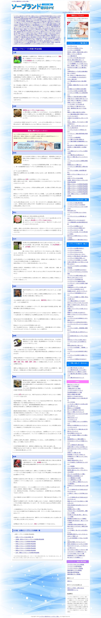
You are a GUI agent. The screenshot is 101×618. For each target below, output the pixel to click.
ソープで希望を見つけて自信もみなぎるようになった (77, 490)
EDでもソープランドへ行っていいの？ (77, 302)
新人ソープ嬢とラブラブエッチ (75, 411)
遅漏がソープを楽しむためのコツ (76, 312)
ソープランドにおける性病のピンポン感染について (77, 319)
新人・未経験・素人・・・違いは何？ (42, 39)
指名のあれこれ (71, 210)
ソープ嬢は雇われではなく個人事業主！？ (28, 37)
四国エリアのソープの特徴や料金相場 (26, 550)
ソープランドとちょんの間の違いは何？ (76, 217)
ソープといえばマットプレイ (75, 390)
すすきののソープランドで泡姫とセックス (77, 442)
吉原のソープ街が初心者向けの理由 (29, 34)
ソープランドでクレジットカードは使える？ (77, 207)
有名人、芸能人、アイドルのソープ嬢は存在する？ (31, 29)
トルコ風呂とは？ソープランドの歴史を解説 (42, 23)
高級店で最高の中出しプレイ (75, 460)
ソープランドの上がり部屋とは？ (76, 228)
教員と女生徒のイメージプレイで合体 (77, 544)
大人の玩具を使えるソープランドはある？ (77, 336)
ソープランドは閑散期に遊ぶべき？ (31, 41)
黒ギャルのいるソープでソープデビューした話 (77, 449)
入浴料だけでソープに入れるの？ (76, 220)
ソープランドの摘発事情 (37, 26)
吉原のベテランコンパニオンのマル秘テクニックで (77, 414)
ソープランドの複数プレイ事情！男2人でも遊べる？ (77, 298)
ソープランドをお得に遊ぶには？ (76, 57)
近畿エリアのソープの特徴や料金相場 (47, 17)
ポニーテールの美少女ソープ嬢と (76, 474)
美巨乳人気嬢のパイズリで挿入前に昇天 (77, 399)
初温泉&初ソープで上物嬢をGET (76, 555)
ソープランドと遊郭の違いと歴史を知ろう (44, 21)
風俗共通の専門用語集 (73, 572)
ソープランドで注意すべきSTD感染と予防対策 (77, 266)
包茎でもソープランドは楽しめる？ (76, 339)
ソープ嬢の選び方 (29, 42)
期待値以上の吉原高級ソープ (75, 476)
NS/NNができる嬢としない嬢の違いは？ (23, 39)
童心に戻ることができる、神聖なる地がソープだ (77, 527)
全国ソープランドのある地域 (32, 20)
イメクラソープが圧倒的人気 (75, 279)
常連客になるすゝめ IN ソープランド (77, 291)
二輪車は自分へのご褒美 (73, 388)
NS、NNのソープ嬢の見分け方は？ (27, 38)
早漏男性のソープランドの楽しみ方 (76, 287)
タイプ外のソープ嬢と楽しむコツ (41, 31)
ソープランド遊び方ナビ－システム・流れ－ (20, 1)
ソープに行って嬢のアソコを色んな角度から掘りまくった (77, 405)
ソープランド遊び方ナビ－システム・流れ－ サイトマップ (76, 12)
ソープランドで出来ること (74, 250)
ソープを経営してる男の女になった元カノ (77, 463)
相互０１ (69, 581)
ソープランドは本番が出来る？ (75, 248)
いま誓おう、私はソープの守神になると (77, 494)
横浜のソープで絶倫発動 (73, 408)
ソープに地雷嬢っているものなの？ (76, 77)
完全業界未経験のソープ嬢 (74, 392)
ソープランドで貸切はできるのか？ (76, 359)
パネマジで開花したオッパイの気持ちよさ (77, 422)
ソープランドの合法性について (75, 289)
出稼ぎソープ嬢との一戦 (73, 452)
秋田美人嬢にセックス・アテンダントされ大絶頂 (77, 471)
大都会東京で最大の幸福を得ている (76, 524)
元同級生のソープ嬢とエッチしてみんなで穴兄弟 (77, 457)
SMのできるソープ (72, 417)
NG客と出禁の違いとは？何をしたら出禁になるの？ (77, 263)
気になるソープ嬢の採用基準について (34, 25)
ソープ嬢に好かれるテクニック (75, 377)
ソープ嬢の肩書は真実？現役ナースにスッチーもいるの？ (31, 30)
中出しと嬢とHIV (43, 37)
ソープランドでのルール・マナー (76, 254)
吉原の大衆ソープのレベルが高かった (77, 446)
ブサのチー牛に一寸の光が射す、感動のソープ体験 (77, 511)
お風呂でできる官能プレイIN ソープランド (77, 119)
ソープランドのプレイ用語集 (75, 568)
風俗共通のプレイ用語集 (73, 574)
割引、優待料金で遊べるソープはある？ (23, 31)
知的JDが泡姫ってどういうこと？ (76, 542)
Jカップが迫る (71, 402)
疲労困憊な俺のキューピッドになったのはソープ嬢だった (77, 535)
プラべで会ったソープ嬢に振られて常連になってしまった (77, 430)
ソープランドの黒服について (75, 226)
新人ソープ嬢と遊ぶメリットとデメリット (77, 157)
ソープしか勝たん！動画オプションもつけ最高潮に (77, 482)
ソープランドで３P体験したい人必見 (77, 260)
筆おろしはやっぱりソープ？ (75, 277)
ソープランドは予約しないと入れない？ (76, 213)
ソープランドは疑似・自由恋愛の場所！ (25, 21)
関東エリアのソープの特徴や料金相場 (37, 18)
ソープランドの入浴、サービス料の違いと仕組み (77, 232)
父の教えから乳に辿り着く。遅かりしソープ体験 (77, 515)
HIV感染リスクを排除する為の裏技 (37, 35)
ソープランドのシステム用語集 (75, 564)
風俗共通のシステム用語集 (74, 570)
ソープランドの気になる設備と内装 (76, 90)
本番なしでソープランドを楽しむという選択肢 (77, 309)
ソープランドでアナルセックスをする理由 (77, 272)
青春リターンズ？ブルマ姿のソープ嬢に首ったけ (77, 502)
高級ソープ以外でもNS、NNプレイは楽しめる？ (77, 305)
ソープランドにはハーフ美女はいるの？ (29, 27)
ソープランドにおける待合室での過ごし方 (77, 352)
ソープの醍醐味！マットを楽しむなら (77, 63)
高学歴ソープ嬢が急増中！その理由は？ (76, 148)
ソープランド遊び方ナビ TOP (20, 16)
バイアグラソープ (72, 419)
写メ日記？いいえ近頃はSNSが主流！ (77, 322)
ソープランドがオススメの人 (75, 252)
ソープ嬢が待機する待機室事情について (77, 142)
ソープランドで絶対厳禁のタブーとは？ (76, 294)
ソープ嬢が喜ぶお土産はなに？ (24, 23)
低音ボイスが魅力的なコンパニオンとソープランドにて (77, 426)
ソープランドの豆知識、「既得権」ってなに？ (77, 348)
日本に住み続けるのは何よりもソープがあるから (77, 506)
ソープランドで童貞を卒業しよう (76, 258)
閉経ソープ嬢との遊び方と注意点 (53, 30)
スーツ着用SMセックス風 (74, 479)
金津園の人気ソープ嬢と (73, 509)
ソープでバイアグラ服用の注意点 (76, 281)
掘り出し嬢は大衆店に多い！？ (47, 41)
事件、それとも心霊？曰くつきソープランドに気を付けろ (77, 126)
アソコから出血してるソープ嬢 (75, 553)
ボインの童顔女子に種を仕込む (75, 444)
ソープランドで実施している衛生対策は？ (47, 34)
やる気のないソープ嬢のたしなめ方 (76, 371)
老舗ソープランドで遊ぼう (24, 33)
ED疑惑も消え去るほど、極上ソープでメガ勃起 (77, 521)
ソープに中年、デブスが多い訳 (75, 104)
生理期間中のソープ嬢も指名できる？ (77, 239)
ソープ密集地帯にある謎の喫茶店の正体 (77, 223)
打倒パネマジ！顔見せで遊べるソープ (77, 98)
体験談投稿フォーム (72, 589)
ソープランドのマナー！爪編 (75, 230)
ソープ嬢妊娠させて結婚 (73, 477)
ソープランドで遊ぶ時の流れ (75, 202)
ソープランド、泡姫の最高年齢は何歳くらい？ (77, 134)
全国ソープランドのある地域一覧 (24, 537)
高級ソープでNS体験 (73, 386)
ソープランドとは (49, 43)
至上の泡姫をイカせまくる (74, 433)
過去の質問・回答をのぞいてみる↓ (37, 141)
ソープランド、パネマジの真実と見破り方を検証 (77, 284)
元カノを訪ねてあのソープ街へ (75, 468)
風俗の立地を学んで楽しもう (75, 345)
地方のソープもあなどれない (75, 396)
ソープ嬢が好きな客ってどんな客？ (76, 369)
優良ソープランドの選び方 (40, 42)
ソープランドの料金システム (37, 43)
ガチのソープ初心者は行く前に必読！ (77, 256)
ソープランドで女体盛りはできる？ (76, 269)
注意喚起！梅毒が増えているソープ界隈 (77, 86)
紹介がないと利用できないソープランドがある (77, 236)
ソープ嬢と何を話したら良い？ (75, 367)
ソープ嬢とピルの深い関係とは (24, 26)
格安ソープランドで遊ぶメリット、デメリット (77, 175)
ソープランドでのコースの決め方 (76, 204)
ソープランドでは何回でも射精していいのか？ (77, 356)
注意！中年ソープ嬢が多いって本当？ (39, 33)
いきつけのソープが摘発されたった (76, 551)
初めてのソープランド (73, 384)
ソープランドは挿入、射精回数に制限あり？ (77, 329)
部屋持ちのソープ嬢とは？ (74, 164)
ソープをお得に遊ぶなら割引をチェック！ (77, 333)
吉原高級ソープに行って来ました (76, 454)
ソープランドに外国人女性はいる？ (76, 275)
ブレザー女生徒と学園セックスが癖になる (77, 436)
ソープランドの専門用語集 (74, 566)
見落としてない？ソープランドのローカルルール (77, 315)
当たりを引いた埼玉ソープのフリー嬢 (77, 549)
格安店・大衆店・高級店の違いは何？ (77, 52)
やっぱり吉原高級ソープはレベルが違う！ (77, 539)
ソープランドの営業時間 (24, 43)
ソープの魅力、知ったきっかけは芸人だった (77, 531)
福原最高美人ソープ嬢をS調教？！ (76, 439)
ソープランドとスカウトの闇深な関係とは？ (32, 22)
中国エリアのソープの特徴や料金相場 (29, 17)
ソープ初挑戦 (71, 466)
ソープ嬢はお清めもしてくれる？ (76, 300)
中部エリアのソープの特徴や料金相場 (26, 543)
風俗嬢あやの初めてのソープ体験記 (76, 518)
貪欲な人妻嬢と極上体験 (73, 394)
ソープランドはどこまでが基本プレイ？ (76, 342)
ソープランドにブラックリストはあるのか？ (77, 325)
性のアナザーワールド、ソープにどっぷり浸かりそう (77, 546)
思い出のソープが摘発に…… (75, 557)
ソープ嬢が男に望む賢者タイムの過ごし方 (77, 374)
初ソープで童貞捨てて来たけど (75, 409)
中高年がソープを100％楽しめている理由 (77, 486)
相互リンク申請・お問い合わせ (75, 588)
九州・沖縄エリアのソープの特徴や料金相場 (38, 16)
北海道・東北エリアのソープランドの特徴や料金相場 (30, 539)
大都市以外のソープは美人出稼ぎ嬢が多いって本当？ (48, 38)
